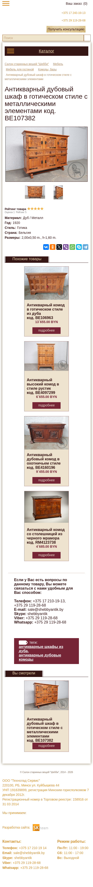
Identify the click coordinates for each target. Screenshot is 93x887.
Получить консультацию (66, 29)
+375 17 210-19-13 (49, 601)
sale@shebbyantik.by (45, 610)
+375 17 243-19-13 (73, 13)
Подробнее (46, 330)
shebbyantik (37, 614)
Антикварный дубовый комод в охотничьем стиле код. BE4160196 (44, 461)
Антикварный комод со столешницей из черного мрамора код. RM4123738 (46, 536)
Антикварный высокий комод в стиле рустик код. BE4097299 (43, 386)
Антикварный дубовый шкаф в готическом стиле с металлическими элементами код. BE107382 (45, 729)
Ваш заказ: (76, 3)
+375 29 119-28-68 (73, 20)
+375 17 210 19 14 (32, 848)
